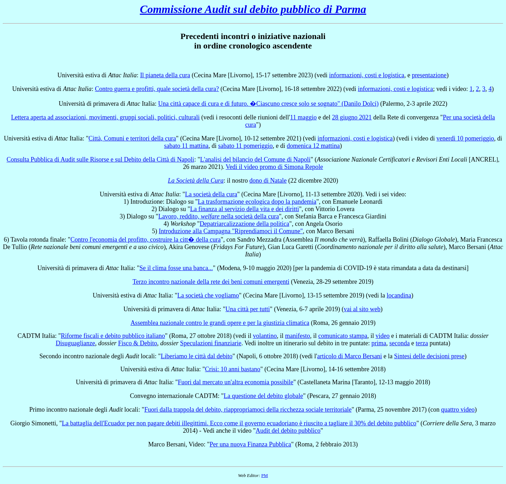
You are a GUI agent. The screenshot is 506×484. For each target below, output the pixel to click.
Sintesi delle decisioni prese (429, 356)
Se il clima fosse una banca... (176, 268)
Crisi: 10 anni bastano (232, 369)
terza (422, 343)
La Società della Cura (196, 180)
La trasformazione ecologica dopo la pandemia (257, 201)
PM (264, 475)
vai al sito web (362, 309)
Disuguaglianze (75, 343)
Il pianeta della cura (165, 75)
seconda (399, 343)
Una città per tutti (248, 309)
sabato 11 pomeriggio (245, 145)
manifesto (297, 335)
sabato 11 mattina (186, 145)
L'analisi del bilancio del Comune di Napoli (255, 159)
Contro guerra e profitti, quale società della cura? (157, 88)
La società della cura (211, 194)
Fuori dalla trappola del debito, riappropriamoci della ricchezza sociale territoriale (248, 409)
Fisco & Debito (137, 343)
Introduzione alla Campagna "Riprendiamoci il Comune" (231, 231)
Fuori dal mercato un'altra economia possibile (235, 382)
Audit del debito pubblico (288, 430)
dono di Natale (268, 180)
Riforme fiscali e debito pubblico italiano (113, 335)
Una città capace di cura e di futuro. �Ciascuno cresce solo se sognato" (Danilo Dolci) (268, 103)
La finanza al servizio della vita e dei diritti (244, 208)
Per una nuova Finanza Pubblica (250, 444)
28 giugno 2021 (352, 117)
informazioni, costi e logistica (366, 75)
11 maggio (303, 117)
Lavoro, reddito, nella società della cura (218, 216)
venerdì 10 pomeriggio (465, 138)
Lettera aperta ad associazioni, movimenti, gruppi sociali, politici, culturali (105, 117)
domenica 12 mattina (313, 145)
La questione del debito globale (263, 395)
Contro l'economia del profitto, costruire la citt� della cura (145, 239)
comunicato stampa (342, 335)
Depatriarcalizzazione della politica (244, 223)
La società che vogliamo (208, 295)
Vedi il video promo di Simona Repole (274, 166)
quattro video (457, 409)
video (383, 335)
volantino (265, 335)
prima (378, 343)
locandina (399, 295)
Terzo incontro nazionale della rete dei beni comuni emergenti (210, 281)
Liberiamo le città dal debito (196, 356)
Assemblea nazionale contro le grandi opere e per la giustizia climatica (219, 322)
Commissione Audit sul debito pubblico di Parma (253, 9)
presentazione (429, 75)
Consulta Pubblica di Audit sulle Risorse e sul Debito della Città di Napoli (100, 159)
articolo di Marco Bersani (349, 356)
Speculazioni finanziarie (210, 343)
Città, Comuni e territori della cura (132, 138)
